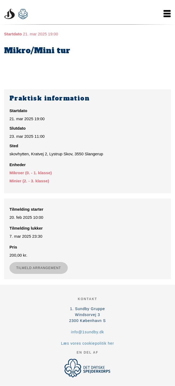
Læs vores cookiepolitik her (87, 343)
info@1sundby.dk (87, 332)
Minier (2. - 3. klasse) (29, 181)
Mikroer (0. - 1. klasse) (30, 172)
